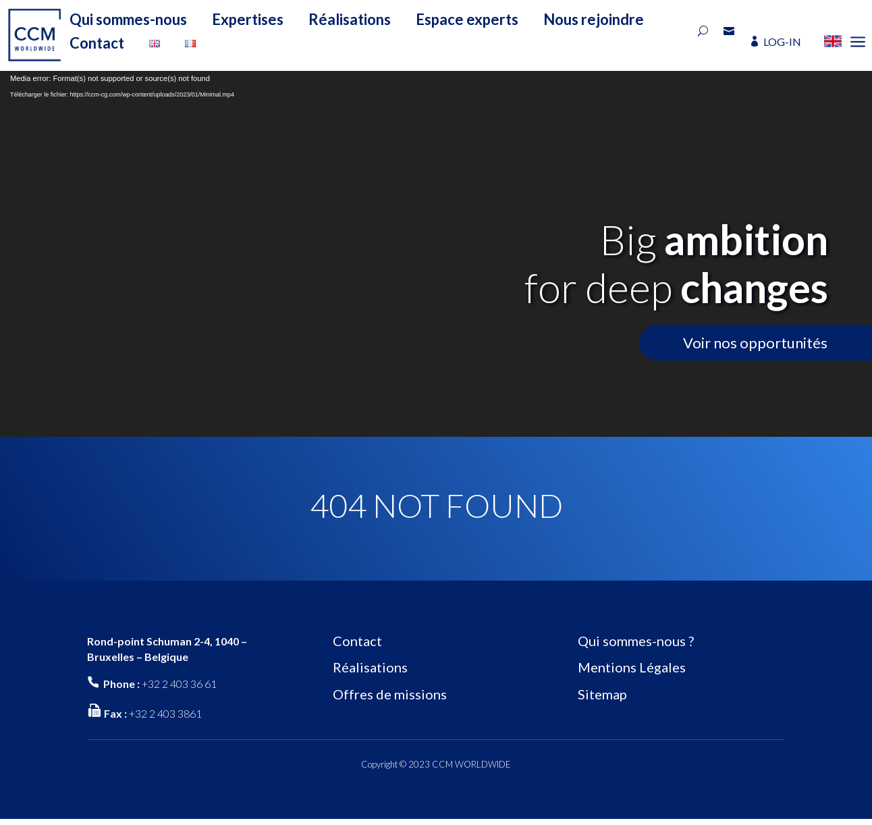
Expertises (247, 19)
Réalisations (349, 19)
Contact (97, 43)
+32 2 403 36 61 (179, 683)
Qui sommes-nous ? (636, 641)
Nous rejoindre (593, 19)
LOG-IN (782, 41)
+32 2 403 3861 (165, 713)
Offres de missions (390, 694)
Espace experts (467, 19)
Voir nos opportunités (755, 343)
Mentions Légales (632, 667)
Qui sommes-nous (128, 19)
